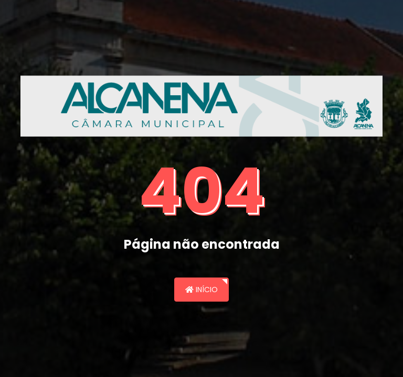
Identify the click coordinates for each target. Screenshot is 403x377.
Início (201, 289)
